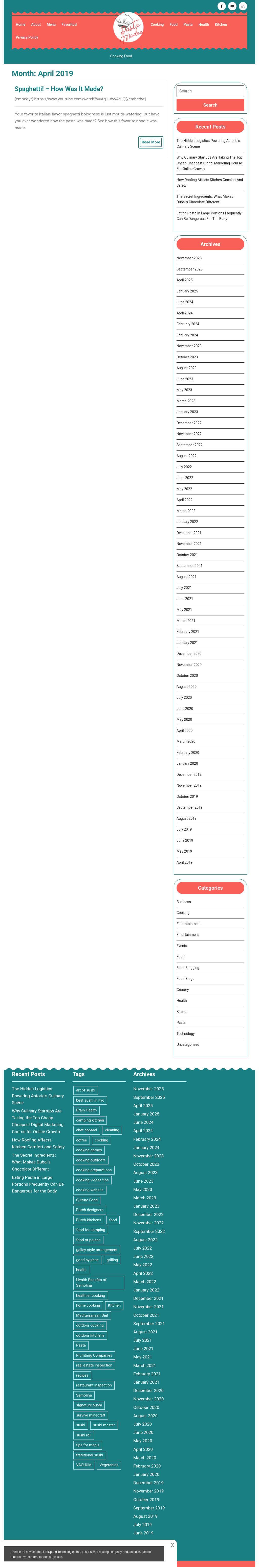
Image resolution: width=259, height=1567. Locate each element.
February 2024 (188, 324)
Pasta (188, 24)
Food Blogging (188, 968)
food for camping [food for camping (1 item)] (90, 1230)
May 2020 (184, 719)
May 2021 (184, 610)
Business (184, 902)
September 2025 (190, 269)
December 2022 (189, 423)
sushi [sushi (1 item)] (80, 1425)
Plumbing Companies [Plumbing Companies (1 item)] (94, 1355)
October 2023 (187, 357)
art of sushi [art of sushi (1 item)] (85, 1090)
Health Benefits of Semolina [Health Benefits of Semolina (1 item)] (91, 1283)
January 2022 (187, 522)
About (36, 24)
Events (182, 946)
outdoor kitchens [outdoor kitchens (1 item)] (90, 1335)
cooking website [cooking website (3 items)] (90, 1190)
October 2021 (187, 555)
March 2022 (186, 511)
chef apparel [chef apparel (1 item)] (86, 1130)
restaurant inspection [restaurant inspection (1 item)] (94, 1385)
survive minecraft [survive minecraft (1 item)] (90, 1415)
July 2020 (184, 697)
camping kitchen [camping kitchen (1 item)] (90, 1120)
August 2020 (187, 687)
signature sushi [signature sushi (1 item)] (89, 1405)
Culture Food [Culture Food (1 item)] (87, 1200)
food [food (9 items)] (113, 1220)
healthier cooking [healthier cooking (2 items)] (90, 1295)
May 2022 (184, 489)
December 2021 (189, 533)
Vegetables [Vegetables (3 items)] (109, 1465)
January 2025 (187, 291)
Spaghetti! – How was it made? (59, 89)
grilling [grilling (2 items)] (112, 1260)
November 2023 (189, 346)
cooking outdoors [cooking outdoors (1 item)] (91, 1160)
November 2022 (189, 434)
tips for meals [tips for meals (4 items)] (87, 1445)
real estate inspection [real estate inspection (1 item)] (94, 1365)
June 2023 (185, 379)
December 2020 (189, 654)
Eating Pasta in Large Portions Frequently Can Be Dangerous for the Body (38, 1184)
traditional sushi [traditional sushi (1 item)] (89, 1455)
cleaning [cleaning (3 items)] (112, 1130)
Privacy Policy (27, 37)
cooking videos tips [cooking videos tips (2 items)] (92, 1180)
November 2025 (189, 258)
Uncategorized (188, 1044)
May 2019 (184, 851)
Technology (186, 1034)
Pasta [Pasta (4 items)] (81, 1345)
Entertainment (188, 935)
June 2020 (185, 709)
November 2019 (189, 785)
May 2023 (184, 390)
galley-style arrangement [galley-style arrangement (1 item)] (96, 1250)
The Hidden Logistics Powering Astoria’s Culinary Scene (38, 1095)
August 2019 (187, 818)
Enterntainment (189, 924)
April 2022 (185, 500)
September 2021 (190, 566)
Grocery (183, 990)
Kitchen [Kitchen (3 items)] (114, 1305)
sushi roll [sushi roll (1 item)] (83, 1435)
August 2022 (187, 456)
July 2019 (184, 829)
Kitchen (221, 24)
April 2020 (185, 731)
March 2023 (186, 401)
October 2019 (187, 796)
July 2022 (184, 467)
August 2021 (187, 577)
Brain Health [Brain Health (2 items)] (86, 1110)
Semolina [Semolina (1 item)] (84, 1395)
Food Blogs (185, 979)
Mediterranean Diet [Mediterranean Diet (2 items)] (92, 1315)
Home (21, 24)
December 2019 (189, 775)
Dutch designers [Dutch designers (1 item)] (89, 1210)
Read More (152, 143)
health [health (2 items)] (81, 1269)
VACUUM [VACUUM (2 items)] (84, 1465)
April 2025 (185, 280)
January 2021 (187, 643)
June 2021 (185, 599)
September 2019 (190, 807)
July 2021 (184, 588)
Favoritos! (69, 24)
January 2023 (187, 412)
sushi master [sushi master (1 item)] (104, 1425)
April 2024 (185, 313)
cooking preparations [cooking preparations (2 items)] (94, 1170)
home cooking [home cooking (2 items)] (88, 1305)
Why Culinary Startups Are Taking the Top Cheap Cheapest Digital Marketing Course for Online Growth (209, 163)
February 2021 (188, 632)
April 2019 (185, 862)
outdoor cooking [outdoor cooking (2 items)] (90, 1325)
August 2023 (187, 368)
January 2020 (187, 763)
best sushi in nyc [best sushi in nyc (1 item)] (90, 1100)
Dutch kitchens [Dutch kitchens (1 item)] (88, 1220)
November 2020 (189, 665)
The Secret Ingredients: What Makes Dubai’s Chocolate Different (34, 1162)
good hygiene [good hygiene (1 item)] (87, 1260)
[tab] (210, 105)
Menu (51, 24)
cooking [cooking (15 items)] (101, 1140)
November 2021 (189, 544)
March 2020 (186, 741)
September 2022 (190, 445)
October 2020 (187, 676)
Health (204, 24)
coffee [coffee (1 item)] (81, 1140)
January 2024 (187, 335)
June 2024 (185, 302)
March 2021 (186, 621)
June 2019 (185, 840)
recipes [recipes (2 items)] (82, 1375)
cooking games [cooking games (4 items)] (89, 1150)
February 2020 (188, 753)
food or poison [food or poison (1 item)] (88, 1240)
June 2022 (185, 478)
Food (174, 24)
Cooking (157, 24)
